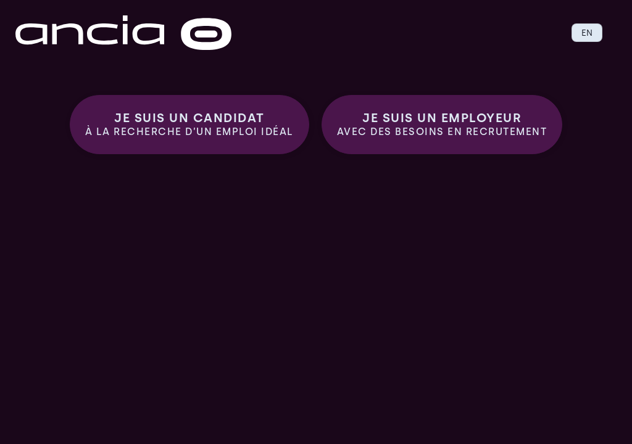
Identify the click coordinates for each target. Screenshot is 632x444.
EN (586, 33)
